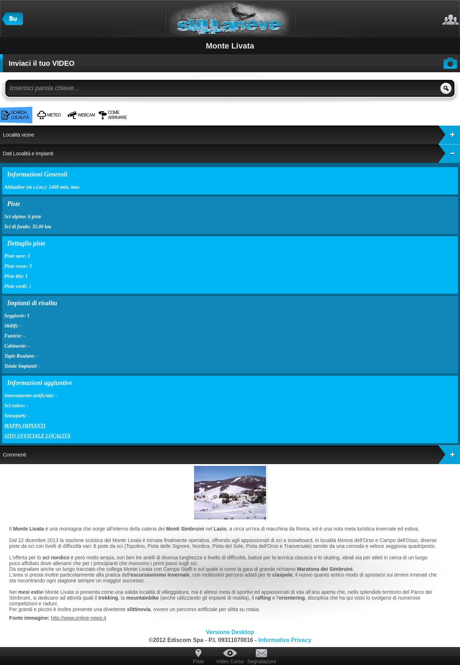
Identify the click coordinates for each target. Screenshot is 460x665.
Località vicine (231, 134)
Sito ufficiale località (37, 436)
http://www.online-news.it (78, 618)
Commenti (231, 454)
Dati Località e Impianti (231, 153)
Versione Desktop (230, 632)
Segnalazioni (261, 661)
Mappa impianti (25, 425)
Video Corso (230, 661)
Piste (198, 661)
